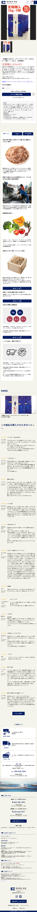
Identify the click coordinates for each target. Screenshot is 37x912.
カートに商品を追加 (16, 94)
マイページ (27, 331)
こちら (10, 838)
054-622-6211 (18, 811)
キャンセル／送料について (18, 97)
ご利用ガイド (14, 908)
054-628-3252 (18, 802)
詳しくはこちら (3, 880)
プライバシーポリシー (24, 905)
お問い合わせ (22, 908)
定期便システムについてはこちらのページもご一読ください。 (18, 81)
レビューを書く (18, 713)
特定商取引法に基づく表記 (13, 905)
